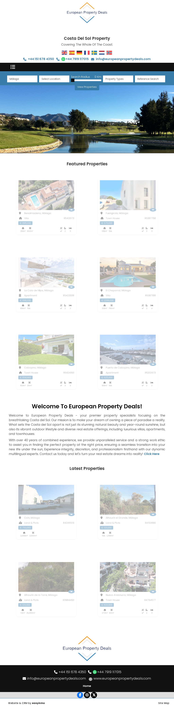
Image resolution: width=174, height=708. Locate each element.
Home (87, 686)
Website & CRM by (26, 703)
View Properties (87, 87)
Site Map (163, 703)
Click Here (151, 454)
